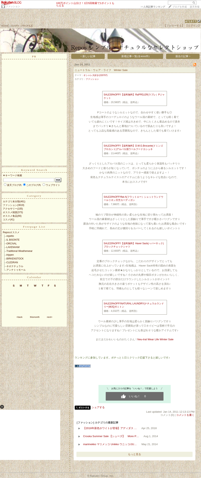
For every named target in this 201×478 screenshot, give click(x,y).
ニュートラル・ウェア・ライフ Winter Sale (101, 70)
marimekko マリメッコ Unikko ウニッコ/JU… (110, 444)
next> (49, 317)
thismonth (35, 317)
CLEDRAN (12, 262)
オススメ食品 (10, 216)
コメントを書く (185, 414)
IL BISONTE (13, 239)
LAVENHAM (12, 247)
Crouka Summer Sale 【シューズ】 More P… (111, 436)
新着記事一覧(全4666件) (135, 56)
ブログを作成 (179, 6)
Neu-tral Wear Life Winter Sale (155, 339)
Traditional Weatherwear (19, 251)
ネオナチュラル (14, 266)
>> (153, 6)
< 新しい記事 (88, 56)
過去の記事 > (183, 56)
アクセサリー (10, 208)
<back (19, 317)
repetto (10, 236)
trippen (10, 254)
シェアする (98, 407)
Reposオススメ (11, 232)
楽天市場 (194, 6)
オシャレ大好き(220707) (95, 75)
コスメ (6, 219)
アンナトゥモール (16, 269)
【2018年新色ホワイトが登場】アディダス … (110, 428)
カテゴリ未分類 (11, 201)
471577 (190, 21)
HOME (5, 25)
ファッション (13, 6)
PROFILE (27, 25)
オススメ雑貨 (10, 212)
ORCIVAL (11, 243)
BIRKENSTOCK (15, 258)
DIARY (15, 25)
